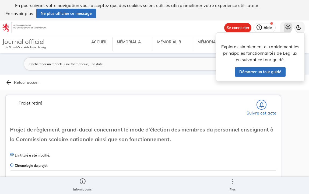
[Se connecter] (237, 28)
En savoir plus (19, 13)
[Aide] (265, 27)
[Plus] (232, 185)
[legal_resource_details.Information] (82, 185)
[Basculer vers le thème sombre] (298, 27)
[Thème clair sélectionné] (288, 27)
